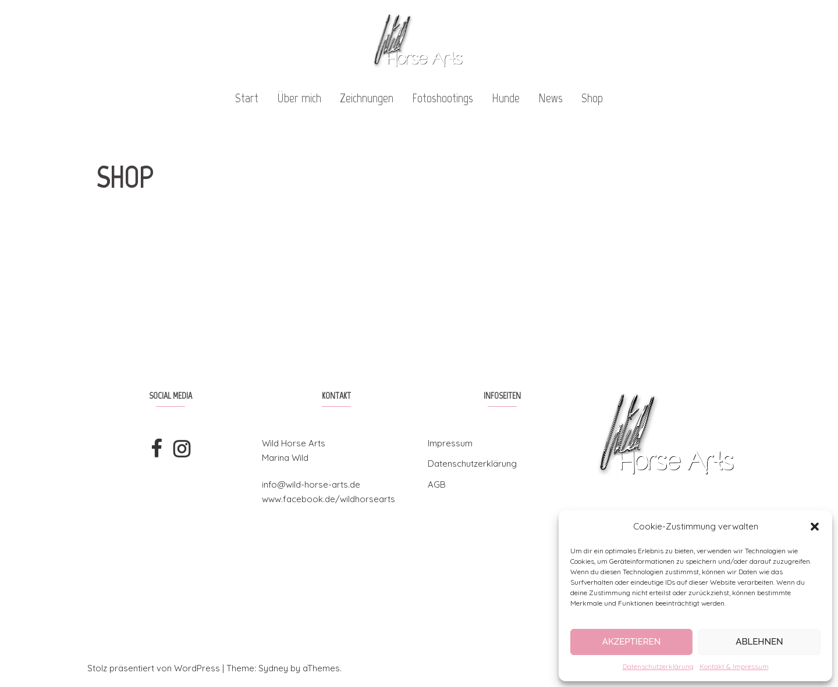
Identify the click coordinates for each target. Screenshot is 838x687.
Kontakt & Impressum (734, 666)
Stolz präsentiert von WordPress (153, 668)
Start (246, 98)
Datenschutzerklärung (658, 666)
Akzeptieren (631, 641)
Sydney (273, 668)
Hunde (506, 98)
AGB (437, 484)
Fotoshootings (442, 98)
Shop (592, 98)
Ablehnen (759, 641)
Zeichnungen (366, 98)
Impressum (450, 443)
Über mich (299, 98)
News (550, 98)
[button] (815, 526)
